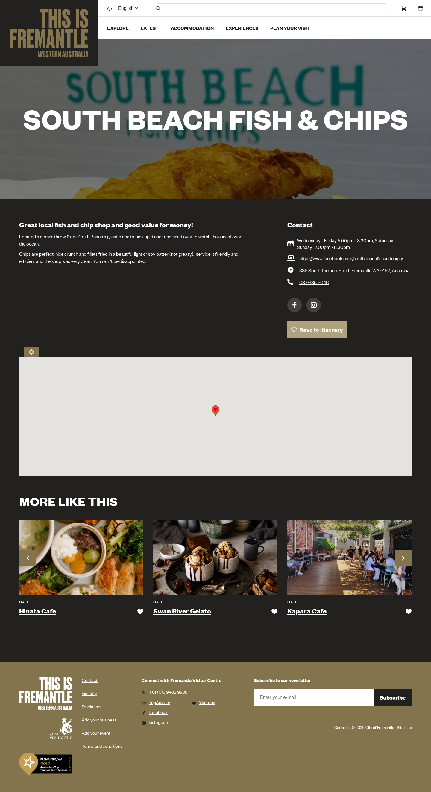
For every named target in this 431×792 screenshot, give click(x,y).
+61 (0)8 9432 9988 (168, 691)
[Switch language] (126, 8)
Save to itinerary (321, 329)
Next (403, 558)
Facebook (294, 305)
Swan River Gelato (182, 611)
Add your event (96, 732)
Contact (90, 680)
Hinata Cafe (37, 611)
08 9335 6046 (314, 282)
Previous (27, 558)
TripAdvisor (156, 702)
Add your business (99, 719)
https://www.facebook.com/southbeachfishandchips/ (351, 258)
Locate (31, 352)
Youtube (203, 702)
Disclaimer (92, 706)
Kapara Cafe (307, 611)
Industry (89, 693)
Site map (404, 727)
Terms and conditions (102, 746)
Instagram (313, 305)
